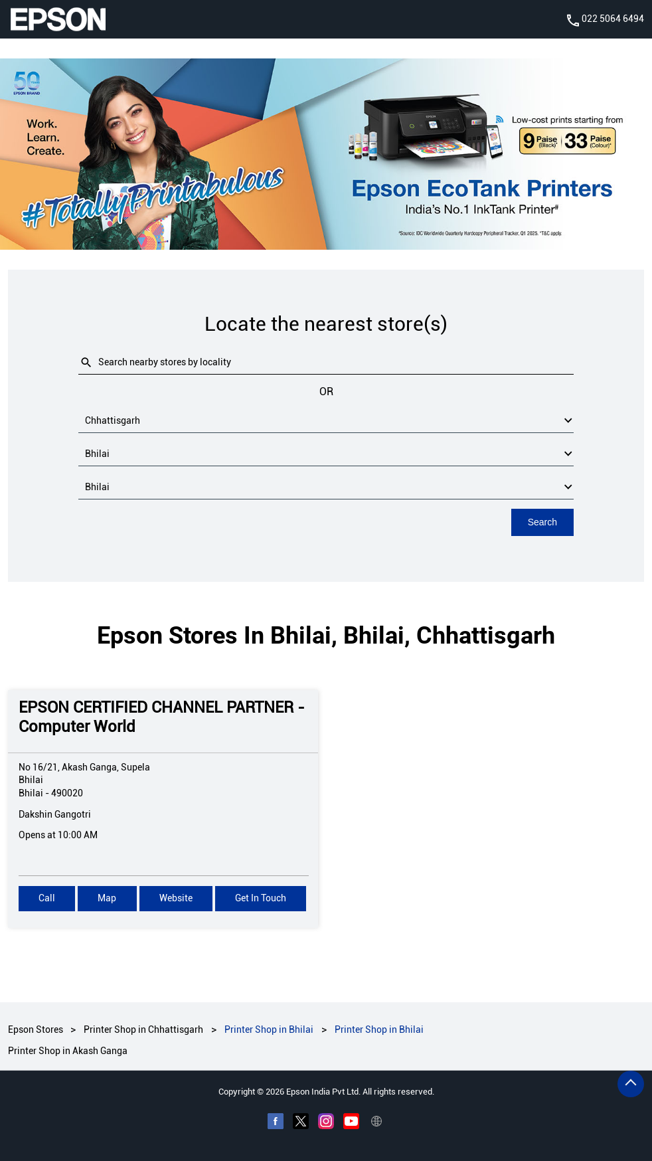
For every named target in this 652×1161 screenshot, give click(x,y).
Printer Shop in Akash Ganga (67, 1050)
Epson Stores (36, 1029)
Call (47, 898)
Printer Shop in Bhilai (268, 1029)
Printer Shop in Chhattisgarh (143, 1029)
